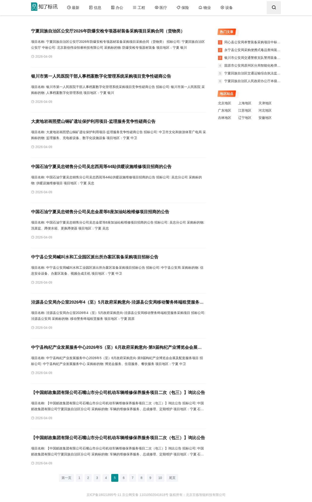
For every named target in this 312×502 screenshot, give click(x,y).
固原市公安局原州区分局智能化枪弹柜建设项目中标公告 (265, 65)
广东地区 (224, 110)
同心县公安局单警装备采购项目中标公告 (253, 42)
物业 (204, 8)
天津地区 (265, 103)
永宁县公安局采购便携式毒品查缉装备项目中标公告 (261, 50)
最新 (73, 8)
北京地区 (224, 103)
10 (160, 478)
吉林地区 (224, 118)
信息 (95, 8)
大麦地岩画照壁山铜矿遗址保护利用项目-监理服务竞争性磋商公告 (93, 121)
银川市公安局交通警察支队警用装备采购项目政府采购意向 (266, 58)
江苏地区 (244, 110)
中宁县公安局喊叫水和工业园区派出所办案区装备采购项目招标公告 (94, 257)
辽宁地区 (244, 118)
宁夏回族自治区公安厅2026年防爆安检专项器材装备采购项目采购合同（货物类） (108, 31)
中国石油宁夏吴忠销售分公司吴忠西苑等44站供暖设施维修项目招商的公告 (101, 166)
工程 (139, 8)
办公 (117, 8)
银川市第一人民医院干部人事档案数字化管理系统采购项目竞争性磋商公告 (101, 76)
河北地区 (265, 110)
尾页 (172, 478)
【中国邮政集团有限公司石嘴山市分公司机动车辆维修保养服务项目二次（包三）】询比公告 (118, 392)
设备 (226, 8)
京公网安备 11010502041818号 (145, 495)
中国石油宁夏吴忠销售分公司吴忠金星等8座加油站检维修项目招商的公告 (100, 211)
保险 (183, 8)
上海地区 (244, 103)
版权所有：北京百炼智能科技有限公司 (197, 495)
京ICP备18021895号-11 (103, 495)
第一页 (66, 478)
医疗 (161, 8)
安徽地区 (265, 118)
